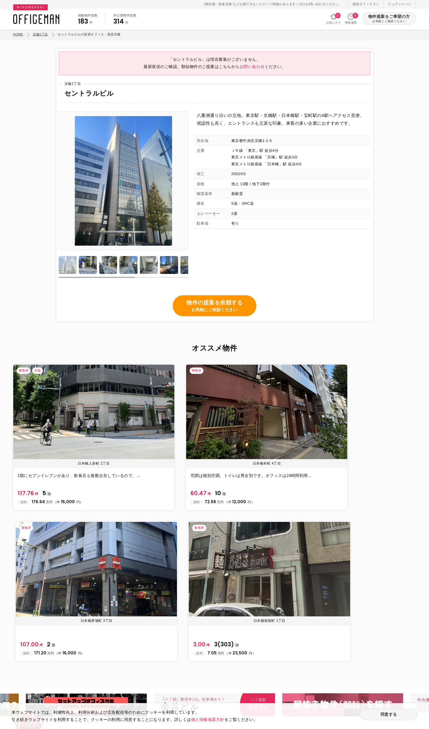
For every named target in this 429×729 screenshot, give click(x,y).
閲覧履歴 (351, 19)
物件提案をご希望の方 (389, 19)
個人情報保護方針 (207, 719)
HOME (18, 34)
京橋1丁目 (40, 34)
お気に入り (333, 19)
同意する (388, 715)
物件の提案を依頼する (214, 312)
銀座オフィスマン (366, 4)
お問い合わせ (252, 71)
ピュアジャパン (399, 4)
